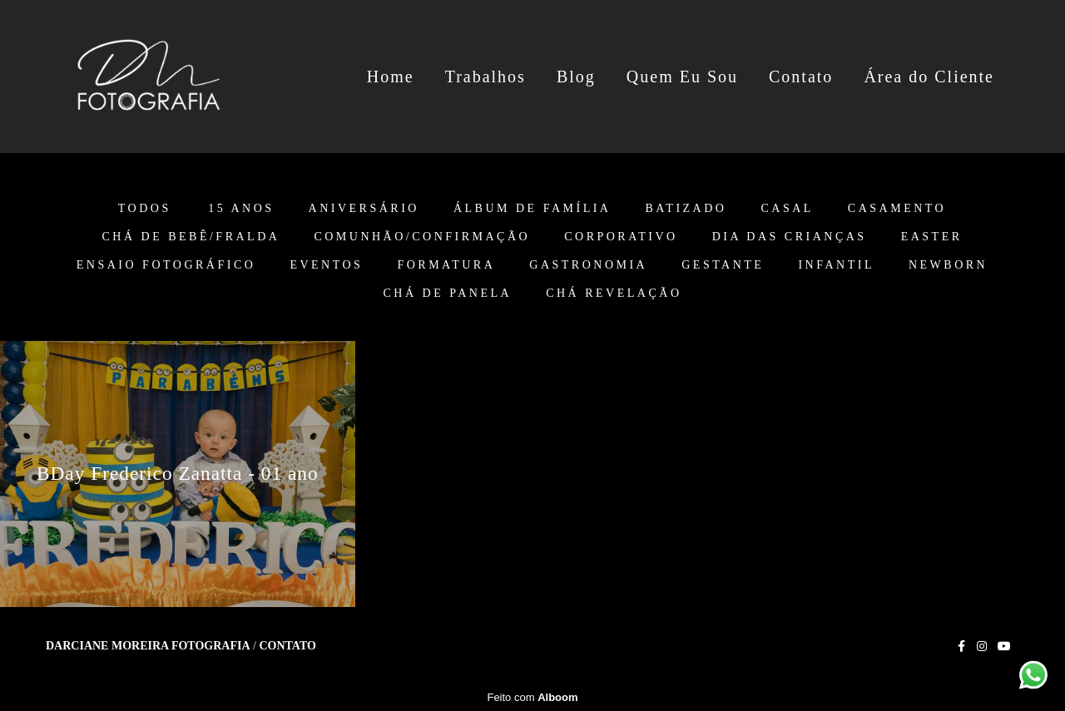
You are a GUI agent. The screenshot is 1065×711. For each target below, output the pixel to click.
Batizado (685, 209)
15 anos (241, 209)
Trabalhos (485, 76)
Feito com (532, 697)
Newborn (948, 265)
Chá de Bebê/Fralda (191, 237)
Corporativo (621, 237)
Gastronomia (588, 265)
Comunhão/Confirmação (422, 237)
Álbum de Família (532, 209)
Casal (786, 209)
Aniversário (364, 209)
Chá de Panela (448, 293)
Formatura (446, 265)
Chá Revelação (613, 293)
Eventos (326, 265)
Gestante (722, 265)
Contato (801, 76)
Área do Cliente (929, 76)
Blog (576, 76)
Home (390, 76)
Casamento (897, 209)
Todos (144, 209)
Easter (932, 237)
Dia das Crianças (789, 237)
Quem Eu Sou (682, 76)
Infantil (836, 265)
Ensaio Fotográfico (166, 265)
